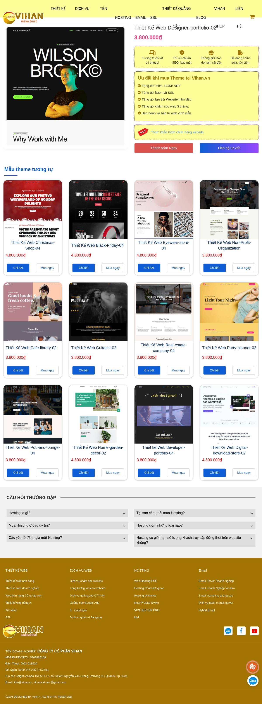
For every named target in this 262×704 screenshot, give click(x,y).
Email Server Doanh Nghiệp (216, 581)
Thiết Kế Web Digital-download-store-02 (229, 450)
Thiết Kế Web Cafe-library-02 (31, 348)
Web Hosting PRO (145, 581)
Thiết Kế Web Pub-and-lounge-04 (33, 450)
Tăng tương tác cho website (87, 588)
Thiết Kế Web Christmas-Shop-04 (33, 245)
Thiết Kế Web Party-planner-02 (229, 348)
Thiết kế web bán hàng (19, 581)
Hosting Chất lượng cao (149, 588)
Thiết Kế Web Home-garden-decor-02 (98, 450)
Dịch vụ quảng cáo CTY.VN (87, 595)
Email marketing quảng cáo (216, 595)
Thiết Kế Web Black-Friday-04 (97, 245)
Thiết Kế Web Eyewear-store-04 (164, 245)
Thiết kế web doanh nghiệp (22, 588)
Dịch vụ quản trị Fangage (86, 617)
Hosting (123, 17)
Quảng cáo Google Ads (84, 602)
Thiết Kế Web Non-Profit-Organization (229, 245)
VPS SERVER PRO (146, 610)
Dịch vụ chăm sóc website (86, 581)
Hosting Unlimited (145, 595)
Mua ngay (47, 268)
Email (140, 17)
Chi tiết (18, 268)
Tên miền (11, 610)
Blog (201, 17)
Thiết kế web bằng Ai (18, 602)
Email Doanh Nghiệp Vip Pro (217, 588)
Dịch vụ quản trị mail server (216, 602)
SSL (153, 17)
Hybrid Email (207, 610)
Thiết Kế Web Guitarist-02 (93, 348)
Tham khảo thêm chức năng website (177, 132)
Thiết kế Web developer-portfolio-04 (163, 450)
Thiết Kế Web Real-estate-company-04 (164, 348)
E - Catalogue (78, 610)
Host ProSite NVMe (146, 602)
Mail (137, 617)
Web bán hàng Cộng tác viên (23, 595)
